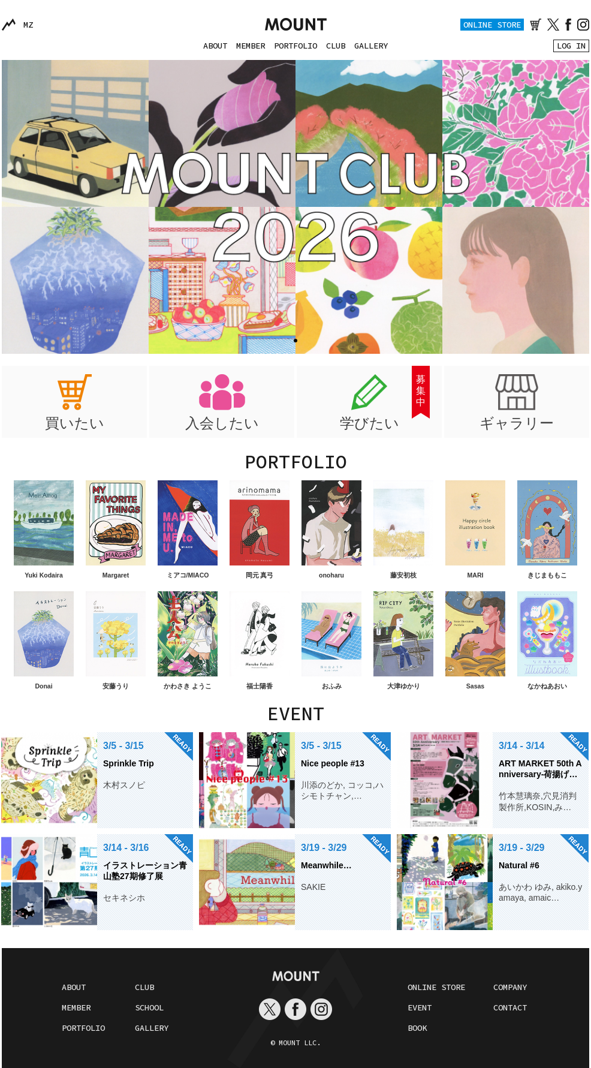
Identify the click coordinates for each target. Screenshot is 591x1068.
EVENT (420, 1007)
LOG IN (571, 45)
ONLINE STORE (492, 24)
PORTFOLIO (295, 45)
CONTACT (510, 1007)
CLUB (335, 45)
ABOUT (215, 45)
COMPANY (510, 987)
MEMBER (250, 45)
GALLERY (371, 45)
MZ (28, 24)
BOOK (417, 1027)
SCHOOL (149, 1007)
